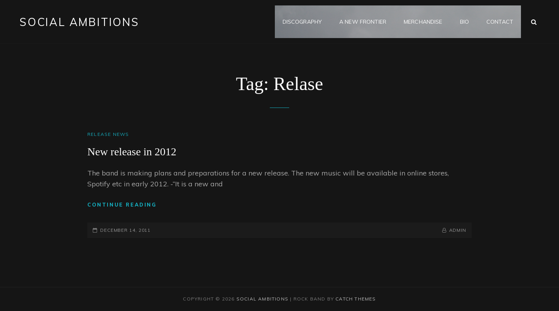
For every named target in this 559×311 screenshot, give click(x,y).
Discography (302, 21)
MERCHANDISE (423, 21)
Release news (108, 134)
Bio (464, 21)
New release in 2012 (131, 152)
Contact (499, 21)
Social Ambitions (79, 22)
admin (458, 230)
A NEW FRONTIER (362, 21)
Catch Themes (355, 299)
